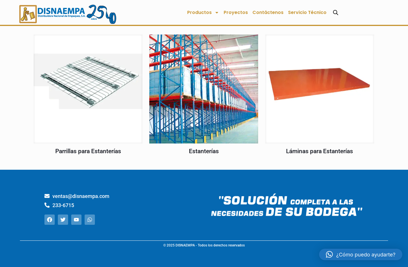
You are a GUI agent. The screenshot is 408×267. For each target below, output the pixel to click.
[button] (360, 254)
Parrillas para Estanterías (88, 151)
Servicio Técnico (307, 12)
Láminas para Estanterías (319, 151)
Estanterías (204, 151)
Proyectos (236, 12)
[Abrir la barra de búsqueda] (335, 12)
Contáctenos (267, 12)
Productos (203, 12)
